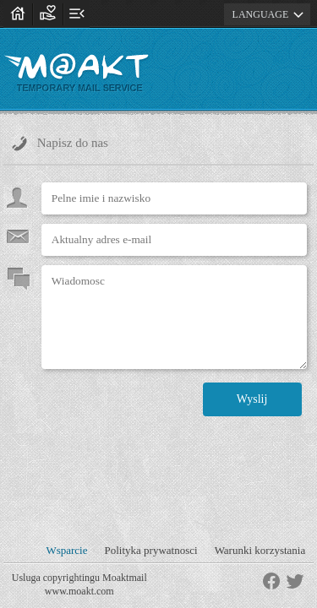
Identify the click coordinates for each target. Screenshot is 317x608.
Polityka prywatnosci (150, 550)
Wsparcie (66, 550)
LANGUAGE (270, 14)
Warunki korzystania (260, 550)
